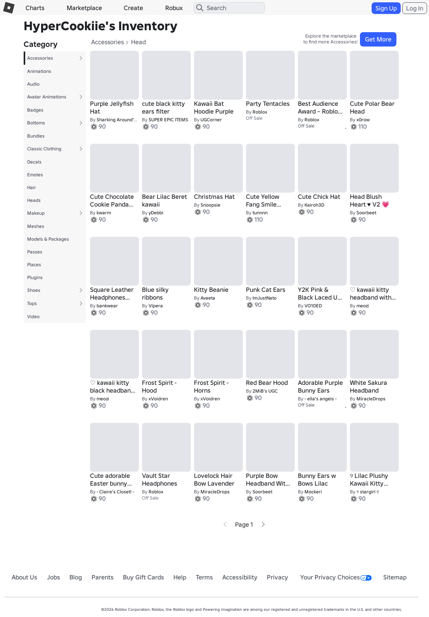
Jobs (53, 577)
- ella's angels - (320, 399)
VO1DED (313, 305)
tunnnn (260, 212)
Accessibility (240, 577)
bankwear (107, 305)
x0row (363, 119)
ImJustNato (265, 298)
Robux (174, 8)
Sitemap (395, 577)
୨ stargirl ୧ (367, 492)
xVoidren (158, 399)
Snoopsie (210, 205)
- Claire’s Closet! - (115, 492)
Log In (414, 8)
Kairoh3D (314, 205)
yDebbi (156, 212)
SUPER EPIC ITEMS (168, 119)
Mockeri (313, 492)
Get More (378, 39)
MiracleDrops (371, 399)
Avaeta (208, 298)
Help (179, 577)
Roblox (260, 112)
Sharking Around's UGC (122, 119)
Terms (204, 577)
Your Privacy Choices (336, 577)
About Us (24, 577)
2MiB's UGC (265, 391)
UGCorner (211, 119)
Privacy (277, 577)
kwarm (104, 212)
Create (133, 8)
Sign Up (386, 8)
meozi (362, 305)
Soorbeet (366, 212)
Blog (75, 577)
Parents (103, 577)
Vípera (156, 305)
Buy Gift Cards (143, 577)
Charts (35, 8)
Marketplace (84, 8)
